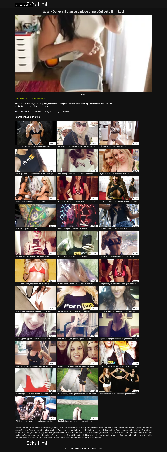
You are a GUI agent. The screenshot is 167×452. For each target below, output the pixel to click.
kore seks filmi (64, 436)
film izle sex (35, 433)
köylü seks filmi (76, 436)
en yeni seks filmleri (113, 431)
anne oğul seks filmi (61, 112)
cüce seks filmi (41, 431)
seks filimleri (60, 438)
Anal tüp (39, 112)
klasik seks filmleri (132, 433)
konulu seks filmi (145, 433)
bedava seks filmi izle (116, 428)
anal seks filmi (46, 428)
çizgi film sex (30, 431)
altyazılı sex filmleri (33, 428)
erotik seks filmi (128, 431)
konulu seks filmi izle (22, 436)
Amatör (31, 112)
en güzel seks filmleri (55, 431)
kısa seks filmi (118, 433)
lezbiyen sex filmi (104, 436)
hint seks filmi (81, 433)
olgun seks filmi (130, 436)
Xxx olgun (48, 112)
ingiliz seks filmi (106, 433)
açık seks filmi (20, 428)
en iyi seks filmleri (85, 431)
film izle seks (25, 433)
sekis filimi (39, 438)
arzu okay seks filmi (86, 428)
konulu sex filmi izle (51, 436)
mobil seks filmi (117, 436)
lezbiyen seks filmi (90, 436)
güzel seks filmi (59, 433)
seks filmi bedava (94, 438)
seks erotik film (49, 438)
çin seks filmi (19, 431)
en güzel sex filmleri (71, 431)
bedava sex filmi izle (144, 428)
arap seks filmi (73, 428)
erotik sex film (139, 431)
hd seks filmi (70, 433)
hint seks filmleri (93, 433)
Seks (46, 12)
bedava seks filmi (100, 428)
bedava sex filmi (130, 428)
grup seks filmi (46, 433)
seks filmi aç (82, 438)
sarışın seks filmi (28, 438)
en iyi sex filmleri (99, 431)
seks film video (71, 438)
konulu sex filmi (37, 436)
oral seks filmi (141, 436)
